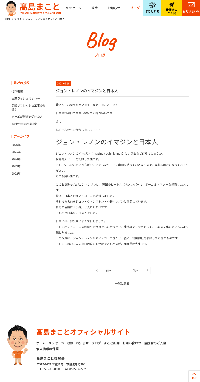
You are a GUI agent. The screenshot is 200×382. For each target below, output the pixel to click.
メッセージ (73, 7)
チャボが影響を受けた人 (27, 116)
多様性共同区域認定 (24, 124)
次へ (135, 270)
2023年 (16, 166)
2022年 (16, 173)
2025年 (16, 152)
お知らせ (114, 7)
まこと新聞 (152, 11)
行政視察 (17, 91)
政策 (94, 7)
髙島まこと (32, 7)
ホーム (41, 343)
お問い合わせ (191, 11)
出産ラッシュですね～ (26, 98)
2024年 (16, 159)
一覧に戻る (122, 283)
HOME (7, 19)
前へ (108, 270)
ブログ (135, 7)
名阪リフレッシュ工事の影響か (29, 107)
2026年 (16, 145)
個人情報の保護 (47, 348)
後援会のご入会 (171, 11)
